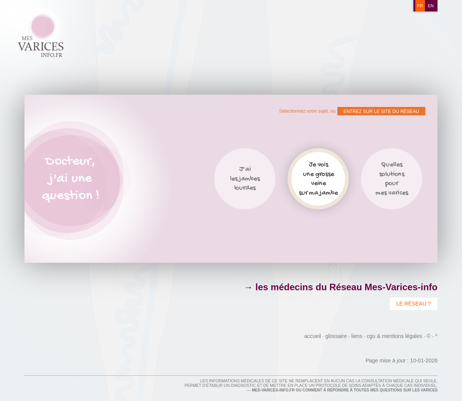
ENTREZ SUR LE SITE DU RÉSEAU (381, 111)
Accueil (312, 336)
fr (420, 5)
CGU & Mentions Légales (394, 336)
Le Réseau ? (413, 304)
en (431, 5)
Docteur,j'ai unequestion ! (70, 179)
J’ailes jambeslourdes (245, 178)
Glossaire (336, 336)
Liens (357, 336)
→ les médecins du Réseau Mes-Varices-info (341, 287)
